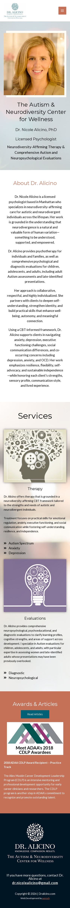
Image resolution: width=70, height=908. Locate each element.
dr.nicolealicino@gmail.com (35, 883)
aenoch (46, 898)
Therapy (35, 489)
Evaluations (35, 618)
